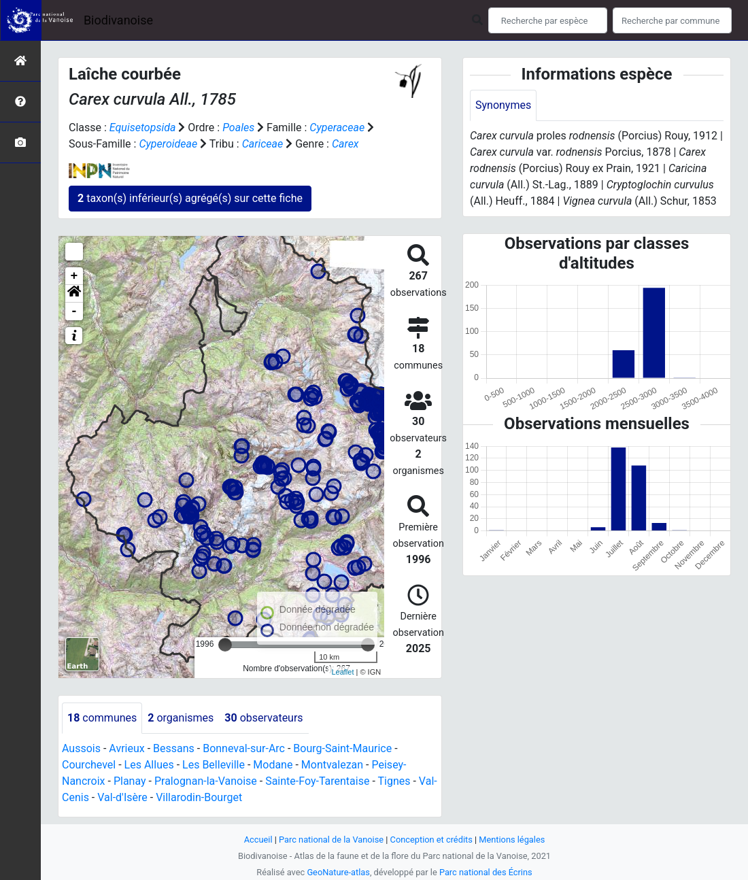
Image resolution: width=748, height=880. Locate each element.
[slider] (225, 644)
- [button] (74, 311)
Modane (272, 764)
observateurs (263, 717)
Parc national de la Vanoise (331, 839)
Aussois (81, 748)
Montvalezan (332, 764)
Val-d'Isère (122, 797)
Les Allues (149, 764)
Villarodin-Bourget (199, 797)
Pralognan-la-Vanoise (205, 781)
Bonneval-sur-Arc (244, 748)
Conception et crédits (431, 839)
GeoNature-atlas (338, 872)
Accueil (258, 839)
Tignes (393, 781)
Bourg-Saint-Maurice (342, 748)
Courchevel (89, 764)
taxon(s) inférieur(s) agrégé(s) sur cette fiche (190, 198)
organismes (181, 717)
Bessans (173, 748)
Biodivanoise (118, 20)
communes (102, 717)
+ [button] (74, 276)
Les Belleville (213, 764)
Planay (130, 781)
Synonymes (503, 105)
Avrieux (126, 748)
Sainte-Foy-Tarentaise (317, 781)
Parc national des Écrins (485, 872)
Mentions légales (512, 839)
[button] (74, 294)
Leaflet (342, 672)
